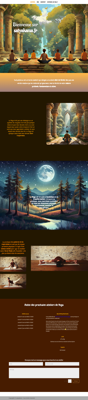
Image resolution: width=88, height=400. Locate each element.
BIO (38, 2)
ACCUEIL (32, 2)
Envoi (76, 381)
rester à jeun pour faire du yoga (62, 317)
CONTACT (42, 2)
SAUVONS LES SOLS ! (52, 2)
